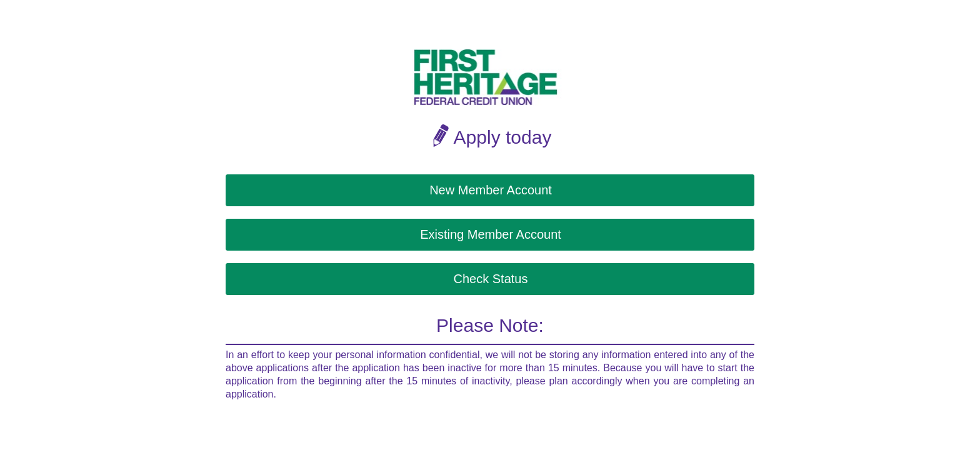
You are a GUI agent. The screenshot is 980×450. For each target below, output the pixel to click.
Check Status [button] (491, 279)
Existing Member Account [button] (490, 234)
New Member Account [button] (490, 190)
